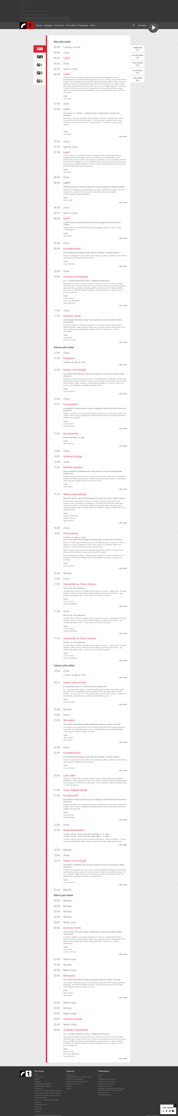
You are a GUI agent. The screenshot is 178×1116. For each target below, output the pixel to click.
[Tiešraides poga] (153, 28)
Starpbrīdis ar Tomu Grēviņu (79, 577)
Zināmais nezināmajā (75, 270)
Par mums (39, 1064)
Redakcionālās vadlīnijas (43, 1080)
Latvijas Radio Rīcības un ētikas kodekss (48, 1084)
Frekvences (59, 25)
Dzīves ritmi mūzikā (74, 363)
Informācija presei (41, 1098)
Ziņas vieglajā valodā (75, 783)
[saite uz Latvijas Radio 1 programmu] (39, 49)
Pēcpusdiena (70, 526)
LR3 (40, 21)
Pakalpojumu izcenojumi (106, 1073)
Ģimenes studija (72, 449)
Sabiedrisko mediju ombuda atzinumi (47, 1089)
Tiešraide (142, 25)
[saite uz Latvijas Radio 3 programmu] (39, 65)
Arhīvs (92, 25)
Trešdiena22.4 (138, 48)
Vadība (37, 1073)
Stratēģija (38, 1075)
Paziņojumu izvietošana (106, 1077)
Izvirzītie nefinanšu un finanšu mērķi (78, 1070)
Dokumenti (38, 1082)
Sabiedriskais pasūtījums (43, 1077)
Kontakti (37, 1105)
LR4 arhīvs (67, 21)
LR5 (44, 21)
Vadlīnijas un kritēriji (105, 1080)
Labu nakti (69, 769)
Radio (36, 1068)
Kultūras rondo (72, 309)
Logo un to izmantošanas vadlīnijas (47, 1093)
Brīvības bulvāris (72, 460)
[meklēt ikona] (134, 25)
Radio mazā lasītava (74, 487)
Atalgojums (70, 1068)
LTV (26, 8)
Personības (71, 25)
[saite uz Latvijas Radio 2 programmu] (39, 57)
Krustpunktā (70, 397)
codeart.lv (155, 1109)
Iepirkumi (69, 1080)
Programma (83, 25)
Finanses (70, 1064)
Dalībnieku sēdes (41, 1091)
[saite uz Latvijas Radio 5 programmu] (39, 73)
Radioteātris (57, 21)
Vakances (38, 1100)
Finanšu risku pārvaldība (74, 1073)
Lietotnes (38, 1096)
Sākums (39, 25)
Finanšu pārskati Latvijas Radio (77, 1075)
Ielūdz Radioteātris (74, 823)
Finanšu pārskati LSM (73, 1077)
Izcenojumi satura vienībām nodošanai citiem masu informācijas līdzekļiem (111, 1083)
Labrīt (66, 58)
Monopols (69, 713)
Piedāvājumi (103, 1064)
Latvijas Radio (25, 21)
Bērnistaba (29, 5)
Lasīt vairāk (124, 132)
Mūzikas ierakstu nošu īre (107, 1075)
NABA (48, 21)
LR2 (37, 21)
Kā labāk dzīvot (72, 242)
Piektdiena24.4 (139, 64)
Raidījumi (48, 25)
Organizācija (39, 1070)
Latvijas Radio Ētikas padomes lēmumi (48, 1086)
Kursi (100, 1070)
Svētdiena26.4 (138, 79)
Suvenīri (101, 1068)
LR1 (33, 21)
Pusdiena (68, 351)
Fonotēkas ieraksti (104, 1088)
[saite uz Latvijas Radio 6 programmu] (39, 81)
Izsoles (68, 1082)
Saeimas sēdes (103, 1086)
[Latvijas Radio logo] (26, 25)
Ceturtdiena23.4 (139, 56)
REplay (27, 3)
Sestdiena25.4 (138, 71)
